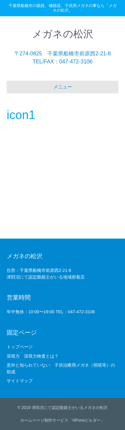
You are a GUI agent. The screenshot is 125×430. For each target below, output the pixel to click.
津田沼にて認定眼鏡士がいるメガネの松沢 (70, 407)
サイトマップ (20, 380)
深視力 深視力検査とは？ (33, 356)
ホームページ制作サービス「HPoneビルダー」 (62, 420)
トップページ (20, 346)
